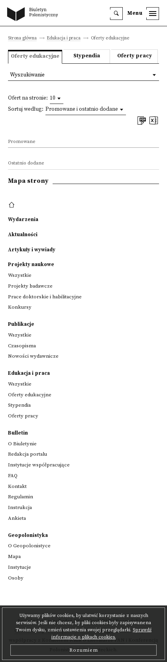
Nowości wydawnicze (33, 356)
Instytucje (19, 567)
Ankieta (17, 518)
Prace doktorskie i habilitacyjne (45, 297)
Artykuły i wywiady (31, 250)
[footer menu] (12, 205)
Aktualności (22, 234)
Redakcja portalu (27, 454)
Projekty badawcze (30, 286)
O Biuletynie (22, 444)
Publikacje (21, 324)
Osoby (16, 578)
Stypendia (86, 56)
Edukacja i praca (64, 38)
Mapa (14, 556)
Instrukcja (20, 507)
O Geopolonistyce (29, 546)
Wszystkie (19, 275)
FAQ (13, 475)
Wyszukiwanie (27, 75)
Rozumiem (83, 650)
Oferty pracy (134, 56)
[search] (116, 13)
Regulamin (20, 497)
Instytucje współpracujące (39, 465)
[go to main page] (34, 15)
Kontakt (17, 486)
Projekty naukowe (31, 264)
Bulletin (18, 433)
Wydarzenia (23, 219)
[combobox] (56, 98)
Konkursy (19, 307)
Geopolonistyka (28, 535)
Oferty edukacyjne (29, 395)
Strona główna (22, 38)
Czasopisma (22, 346)
